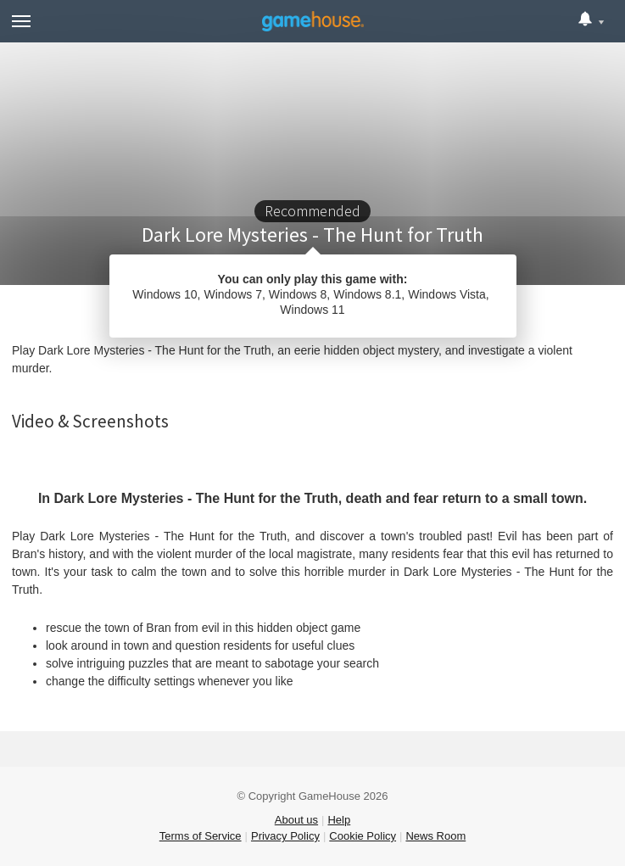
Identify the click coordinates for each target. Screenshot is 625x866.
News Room (435, 836)
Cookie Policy (362, 836)
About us (296, 819)
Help (338, 819)
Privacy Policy (285, 836)
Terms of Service (200, 836)
